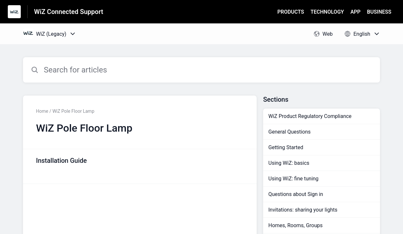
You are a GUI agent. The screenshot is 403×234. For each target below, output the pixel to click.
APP (355, 12)
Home (42, 111)
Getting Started (285, 147)
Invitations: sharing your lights (302, 210)
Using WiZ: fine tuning (293, 179)
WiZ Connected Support (68, 12)
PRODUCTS (290, 12)
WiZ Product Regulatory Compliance (309, 116)
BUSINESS (379, 12)
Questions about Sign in (295, 194)
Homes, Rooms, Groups (295, 225)
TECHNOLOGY (327, 12)
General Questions (289, 132)
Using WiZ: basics (288, 163)
